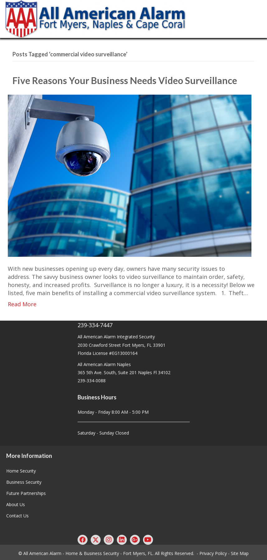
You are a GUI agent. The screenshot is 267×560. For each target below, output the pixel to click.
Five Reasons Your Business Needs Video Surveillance (126, 80)
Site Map (240, 553)
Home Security (21, 471)
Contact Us (17, 516)
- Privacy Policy (212, 553)
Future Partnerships (26, 493)
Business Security (23, 482)
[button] (83, 540)
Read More (22, 304)
